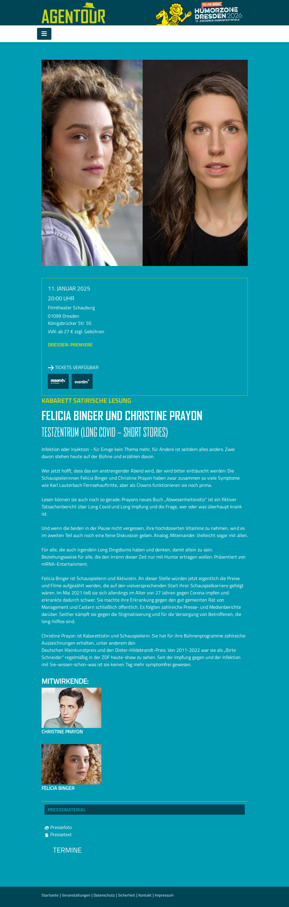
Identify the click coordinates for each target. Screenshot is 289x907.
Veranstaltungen (76, 895)
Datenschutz (104, 895)
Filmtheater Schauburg (71, 307)
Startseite (50, 895)
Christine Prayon (62, 731)
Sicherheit (126, 895)
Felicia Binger (58, 788)
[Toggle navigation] (44, 34)
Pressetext (58, 834)
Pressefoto (58, 827)
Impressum (164, 895)
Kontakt (145, 895)
